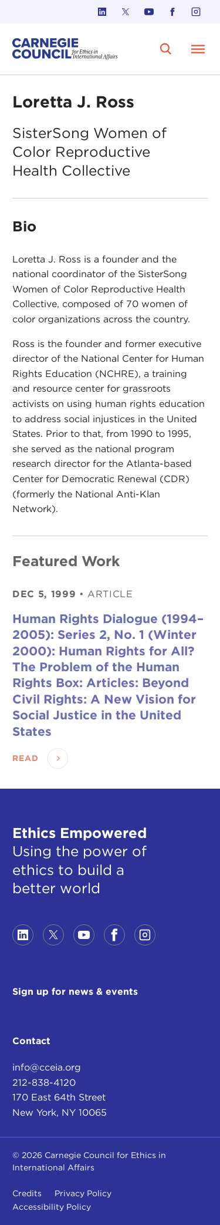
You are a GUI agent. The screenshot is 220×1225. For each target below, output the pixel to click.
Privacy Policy (83, 1193)
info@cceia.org (46, 1067)
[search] (166, 48)
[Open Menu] (198, 48)
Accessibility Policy (51, 1206)
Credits (27, 1193)
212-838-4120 (44, 1082)
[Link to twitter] (125, 11)
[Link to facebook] (172, 11)
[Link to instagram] (196, 11)
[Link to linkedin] (102, 11)
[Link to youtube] (149, 11)
